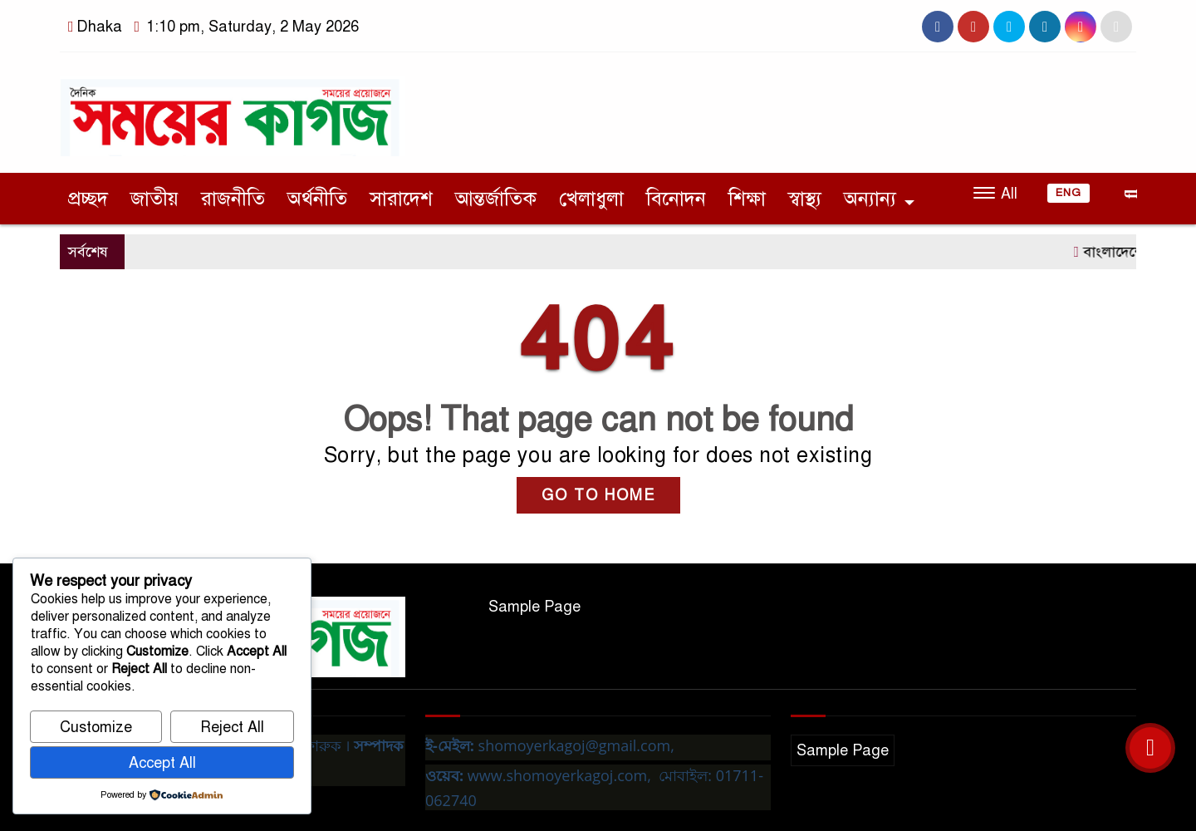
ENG (1068, 192)
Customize (96, 727)
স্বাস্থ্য (804, 198)
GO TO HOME (598, 495)
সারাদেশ (401, 198)
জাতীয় (154, 198)
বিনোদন (676, 198)
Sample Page (534, 606)
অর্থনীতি (317, 198)
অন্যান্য (870, 198)
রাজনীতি (233, 198)
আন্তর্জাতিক (496, 198)
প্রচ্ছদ (88, 198)
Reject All (232, 727)
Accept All (162, 763)
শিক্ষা (747, 198)
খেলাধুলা (591, 198)
